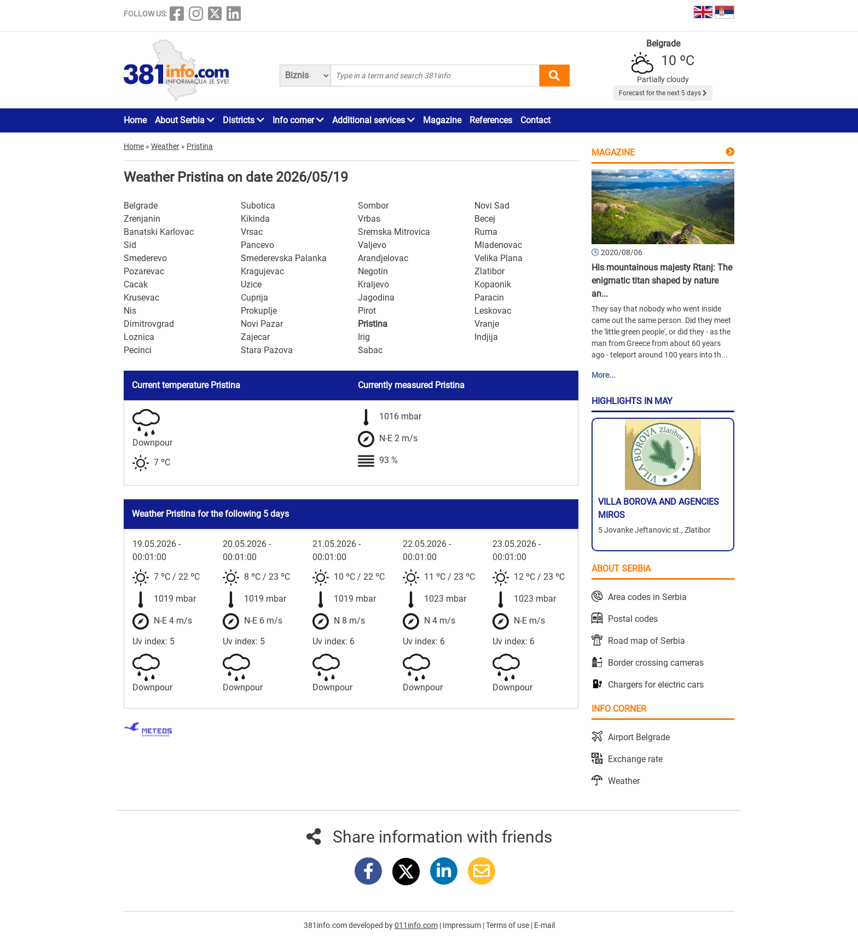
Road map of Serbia (646, 641)
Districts (243, 120)
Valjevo (372, 245)
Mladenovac (498, 245)
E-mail (544, 925)
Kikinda (255, 219)
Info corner (298, 120)
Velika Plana (498, 258)
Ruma (485, 232)
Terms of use (508, 925)
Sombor (373, 205)
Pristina (372, 324)
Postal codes (633, 619)
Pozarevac (144, 271)
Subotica (258, 205)
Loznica (139, 337)
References (490, 120)
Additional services (373, 120)
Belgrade (141, 205)
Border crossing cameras (656, 663)
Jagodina (376, 297)
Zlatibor (489, 271)
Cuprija (254, 297)
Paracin (489, 297)
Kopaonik (492, 284)
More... (604, 375)
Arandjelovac (383, 258)
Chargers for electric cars (656, 684)
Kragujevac (262, 271)
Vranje (486, 324)
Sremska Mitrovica (394, 232)
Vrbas (369, 219)
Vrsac (252, 232)
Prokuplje (259, 310)
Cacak (136, 284)
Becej (484, 219)
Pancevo (257, 245)
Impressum (463, 925)
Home (135, 120)
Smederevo (145, 258)
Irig (364, 337)
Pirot (367, 310)
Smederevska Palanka (284, 258)
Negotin (373, 271)
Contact (535, 120)
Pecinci (138, 350)
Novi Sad (491, 205)
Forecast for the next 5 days (663, 93)
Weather (624, 781)
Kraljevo (373, 284)
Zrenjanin (142, 219)
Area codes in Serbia (647, 597)
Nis (130, 310)
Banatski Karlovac (159, 232)
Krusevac (141, 297)
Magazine (442, 120)
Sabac (370, 350)
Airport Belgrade (639, 737)
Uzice (251, 284)
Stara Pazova (267, 350)
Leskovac (492, 310)
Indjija (486, 337)
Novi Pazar (262, 324)
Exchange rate (635, 759)
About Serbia (185, 120)
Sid (130, 245)
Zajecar (255, 337)
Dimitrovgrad (149, 324)
